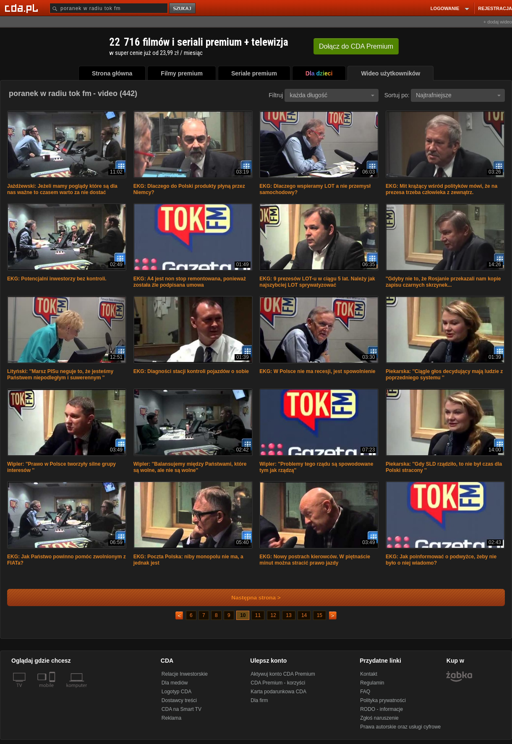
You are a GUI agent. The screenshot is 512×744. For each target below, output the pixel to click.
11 (258, 615)
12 (273, 615)
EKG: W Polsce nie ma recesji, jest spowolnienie (317, 371)
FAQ (365, 692)
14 (304, 615)
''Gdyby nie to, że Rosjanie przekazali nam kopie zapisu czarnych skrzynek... (443, 282)
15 (319, 615)
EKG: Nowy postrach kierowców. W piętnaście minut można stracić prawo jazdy (314, 560)
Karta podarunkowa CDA (278, 692)
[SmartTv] (53, 690)
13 (288, 615)
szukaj (183, 8)
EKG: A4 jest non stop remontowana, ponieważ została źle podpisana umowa (189, 282)
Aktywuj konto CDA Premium (283, 674)
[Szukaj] (109, 8)
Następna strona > (250, 597)
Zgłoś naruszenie (379, 718)
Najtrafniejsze (458, 95)
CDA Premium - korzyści (278, 683)
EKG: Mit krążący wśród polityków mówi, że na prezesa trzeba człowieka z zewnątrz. (441, 189)
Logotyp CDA (176, 692)
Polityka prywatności (383, 700)
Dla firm (259, 700)
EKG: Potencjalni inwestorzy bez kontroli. (57, 279)
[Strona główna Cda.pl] (22, 8)
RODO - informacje (381, 709)
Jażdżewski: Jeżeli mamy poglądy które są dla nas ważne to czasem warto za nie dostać (62, 189)
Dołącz (356, 46)
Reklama (171, 718)
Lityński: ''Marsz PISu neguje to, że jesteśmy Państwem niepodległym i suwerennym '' (60, 374)
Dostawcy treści (179, 700)
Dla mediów (175, 683)
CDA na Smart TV (181, 709)
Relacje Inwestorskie (185, 674)
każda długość (332, 95)
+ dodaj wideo (497, 21)
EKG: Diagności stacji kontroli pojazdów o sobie (191, 371)
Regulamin (372, 683)
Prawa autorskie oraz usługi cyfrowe (400, 727)
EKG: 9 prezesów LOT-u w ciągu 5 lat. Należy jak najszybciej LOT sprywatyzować (317, 282)
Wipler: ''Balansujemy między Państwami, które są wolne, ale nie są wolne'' (190, 467)
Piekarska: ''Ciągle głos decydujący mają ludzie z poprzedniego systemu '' (444, 374)
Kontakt (368, 674)
